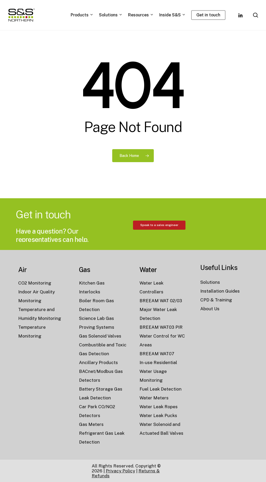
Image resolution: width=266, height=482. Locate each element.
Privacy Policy (120, 470)
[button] (159, 248)
